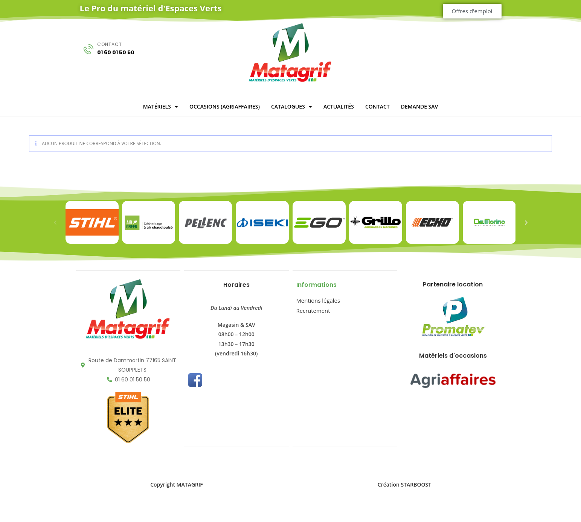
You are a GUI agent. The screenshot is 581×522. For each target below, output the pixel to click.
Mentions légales (317, 299)
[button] (55, 222)
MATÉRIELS (160, 106)
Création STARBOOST (404, 484)
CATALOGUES (291, 106)
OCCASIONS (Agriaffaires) (224, 106)
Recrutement (312, 309)
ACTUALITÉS (338, 106)
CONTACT (377, 106)
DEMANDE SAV (419, 106)
